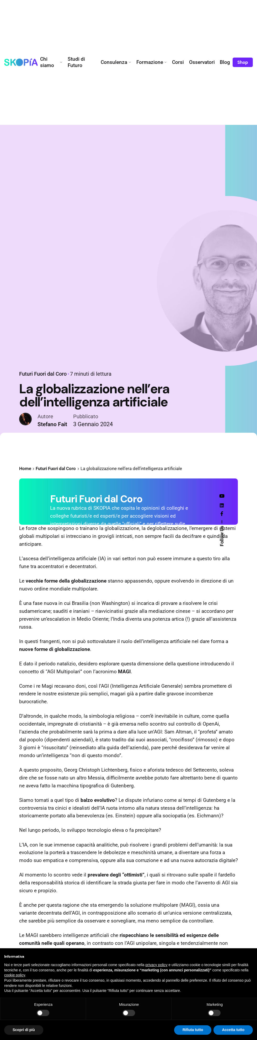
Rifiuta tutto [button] (193, 1030)
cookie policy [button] (14, 975)
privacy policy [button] (157, 965)
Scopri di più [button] (24, 1030)
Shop (242, 62)
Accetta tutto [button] (233, 1030)
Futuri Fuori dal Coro (40, 376)
